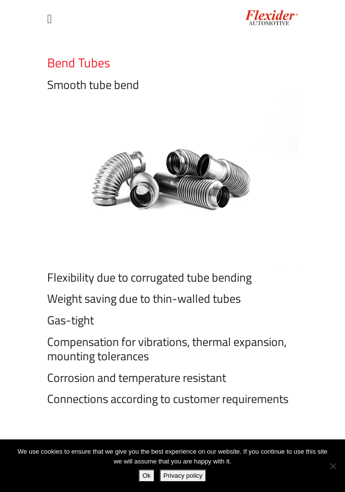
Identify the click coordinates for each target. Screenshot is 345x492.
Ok (147, 475)
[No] (333, 466)
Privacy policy (183, 475)
